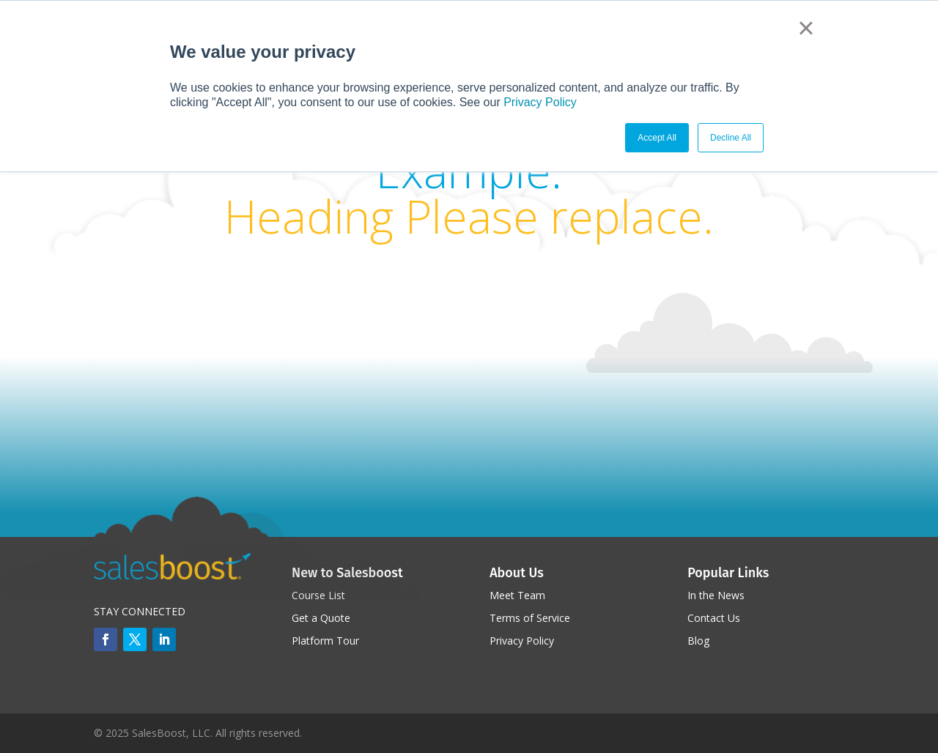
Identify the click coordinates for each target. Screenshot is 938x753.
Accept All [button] (657, 138)
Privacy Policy (540, 102)
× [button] (805, 27)
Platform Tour (325, 641)
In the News (716, 595)
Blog (698, 641)
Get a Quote (321, 618)
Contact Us (713, 618)
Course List (318, 595)
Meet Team (517, 595)
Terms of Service (530, 618)
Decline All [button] (730, 138)
